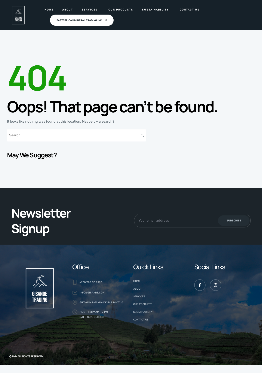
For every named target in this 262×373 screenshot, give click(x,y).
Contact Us (190, 9)
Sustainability (155, 9)
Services (90, 9)
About (67, 9)
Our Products (120, 9)
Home (48, 9)
